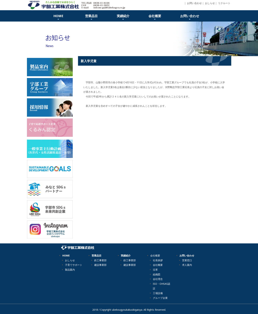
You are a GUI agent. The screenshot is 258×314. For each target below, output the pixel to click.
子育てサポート (73, 265)
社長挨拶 (158, 260)
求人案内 (187, 265)
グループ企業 (160, 298)
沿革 (155, 269)
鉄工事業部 (100, 260)
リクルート (224, 3)
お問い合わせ (194, 3)
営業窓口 (187, 260)
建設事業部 (100, 265)
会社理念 (158, 279)
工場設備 (158, 293)
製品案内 (70, 269)
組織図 (156, 274)
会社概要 (158, 265)
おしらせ (210, 3)
